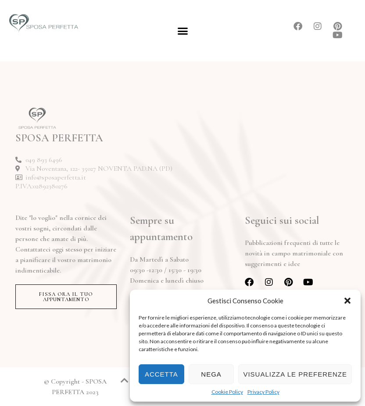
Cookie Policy (227, 391)
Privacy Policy (263, 391)
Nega (211, 374)
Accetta (161, 374)
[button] (347, 300)
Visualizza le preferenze (295, 374)
